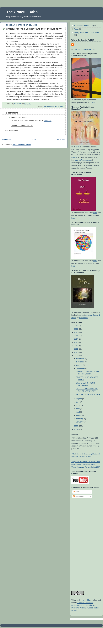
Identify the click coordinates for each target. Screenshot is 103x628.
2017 (76, 329)
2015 (76, 336)
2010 (76, 352)
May (78, 409)
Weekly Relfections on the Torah (86, 33)
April (78, 412)
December (80, 359)
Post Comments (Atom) (22, 145)
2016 (76, 332)
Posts (76, 492)
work (77, 600)
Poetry (76, 29)
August (79, 399)
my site (74, 157)
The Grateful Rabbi (22, 12)
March (79, 415)
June (78, 405)
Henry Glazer (86, 600)
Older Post (61, 139)
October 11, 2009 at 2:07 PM (22, 126)
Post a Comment (11, 131)
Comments (78, 496)
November (80, 362)
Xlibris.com (83, 318)
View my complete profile (84, 49)
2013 (76, 342)
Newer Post (6, 139)
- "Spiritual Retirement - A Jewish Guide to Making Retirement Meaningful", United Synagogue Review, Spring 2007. (85, 464)
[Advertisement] (82, 543)
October (79, 365)
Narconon (48, 121)
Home (34, 139)
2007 (76, 429)
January (79, 422)
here (93, 102)
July (78, 402)
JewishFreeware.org (83, 160)
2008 (76, 426)
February (80, 419)
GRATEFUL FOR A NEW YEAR (88, 395)
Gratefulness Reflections (53, 107)
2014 (76, 339)
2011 (76, 349)
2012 (76, 346)
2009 (76, 356)
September (80, 368)
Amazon (88, 315)
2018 (76, 326)
